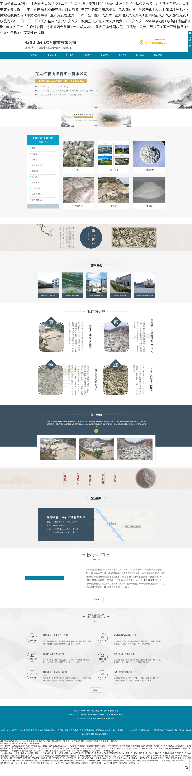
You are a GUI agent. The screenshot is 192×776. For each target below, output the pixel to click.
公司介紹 (52, 67)
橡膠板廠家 (52, 722)
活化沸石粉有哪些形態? (125, 737)
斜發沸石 (35, 265)
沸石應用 (122, 67)
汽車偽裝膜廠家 (92, 722)
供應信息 (87, 67)
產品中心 (69, 67)
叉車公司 (78, 722)
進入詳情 (96, 619)
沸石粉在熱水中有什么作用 (56, 700)
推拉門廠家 (40, 722)
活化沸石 (35, 259)
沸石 (34, 231)
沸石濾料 (35, 254)
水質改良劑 (36, 277)
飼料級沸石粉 (37, 282)
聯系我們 (158, 67)
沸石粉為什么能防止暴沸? (56, 737)
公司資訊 (105, 67)
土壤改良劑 (36, 271)
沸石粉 (34, 237)
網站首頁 (34, 67)
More (43, 289)
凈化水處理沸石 (38, 248)
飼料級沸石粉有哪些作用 (126, 700)
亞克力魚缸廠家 (66, 722)
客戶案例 (140, 67)
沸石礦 (34, 242)
